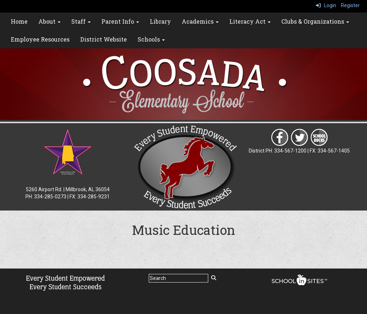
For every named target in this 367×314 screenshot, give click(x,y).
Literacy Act (250, 21)
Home (19, 21)
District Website (103, 39)
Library (160, 21)
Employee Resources (40, 39)
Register (350, 5)
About (49, 21)
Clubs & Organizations (315, 21)
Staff (81, 21)
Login (326, 5)
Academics (200, 21)
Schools (151, 39)
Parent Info (120, 21)
